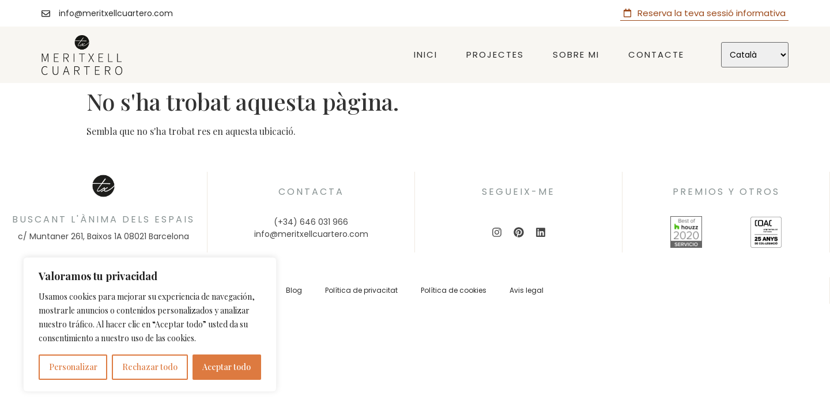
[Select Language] (754, 54)
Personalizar (73, 366)
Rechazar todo (150, 366)
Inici (425, 55)
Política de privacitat (361, 290)
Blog (294, 290)
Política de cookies (453, 290)
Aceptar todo (226, 366)
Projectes (495, 55)
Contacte (656, 55)
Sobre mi (576, 55)
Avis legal (527, 290)
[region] (150, 324)
